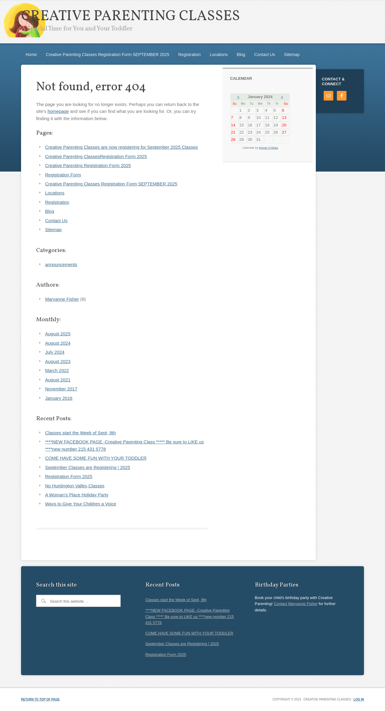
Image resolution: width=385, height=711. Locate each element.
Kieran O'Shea (268, 147)
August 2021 (57, 379)
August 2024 (57, 343)
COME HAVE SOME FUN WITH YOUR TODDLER (95, 458)
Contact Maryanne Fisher (296, 603)
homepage (58, 111)
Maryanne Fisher (62, 299)
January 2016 (58, 398)
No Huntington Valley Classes (74, 485)
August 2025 (57, 333)
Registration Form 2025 (68, 476)
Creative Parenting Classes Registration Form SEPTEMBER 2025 (107, 54)
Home (31, 54)
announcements (61, 264)
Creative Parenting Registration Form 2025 (88, 165)
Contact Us (264, 54)
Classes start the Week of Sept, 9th (80, 432)
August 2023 (57, 361)
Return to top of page (40, 699)
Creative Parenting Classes (130, 16)
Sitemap (291, 54)
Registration (189, 54)
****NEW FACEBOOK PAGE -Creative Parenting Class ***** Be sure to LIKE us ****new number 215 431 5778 (189, 616)
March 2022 (57, 370)
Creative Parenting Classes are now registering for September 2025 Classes (121, 147)
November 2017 (61, 388)
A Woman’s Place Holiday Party (76, 494)
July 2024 (54, 352)
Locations (219, 54)
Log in (359, 699)
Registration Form (63, 174)
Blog (241, 54)
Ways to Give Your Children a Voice (80, 503)
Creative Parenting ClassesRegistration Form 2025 (96, 156)
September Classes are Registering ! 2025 (87, 467)
